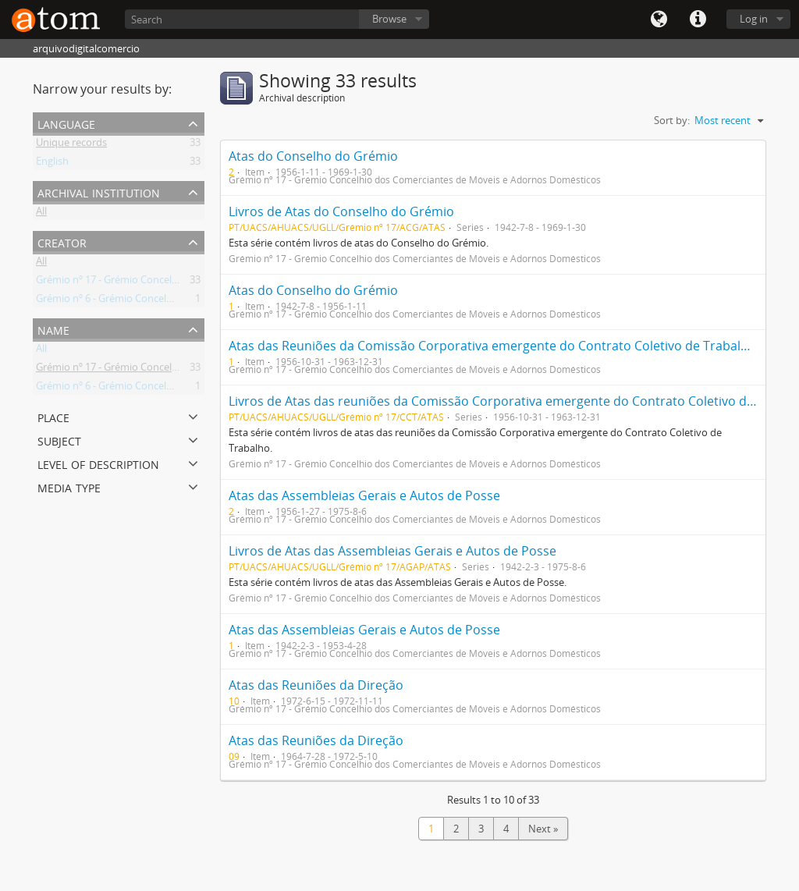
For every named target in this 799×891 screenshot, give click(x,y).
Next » (543, 829)
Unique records (71, 145)
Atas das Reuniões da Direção (316, 685)
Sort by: (672, 120)
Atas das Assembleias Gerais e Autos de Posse (364, 495)
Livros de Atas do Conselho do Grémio (341, 211)
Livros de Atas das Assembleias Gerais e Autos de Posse (392, 550)
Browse (389, 19)
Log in (754, 19)
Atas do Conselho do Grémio (313, 156)
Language (658, 19)
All (41, 214)
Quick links (697, 19)
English (52, 164)
